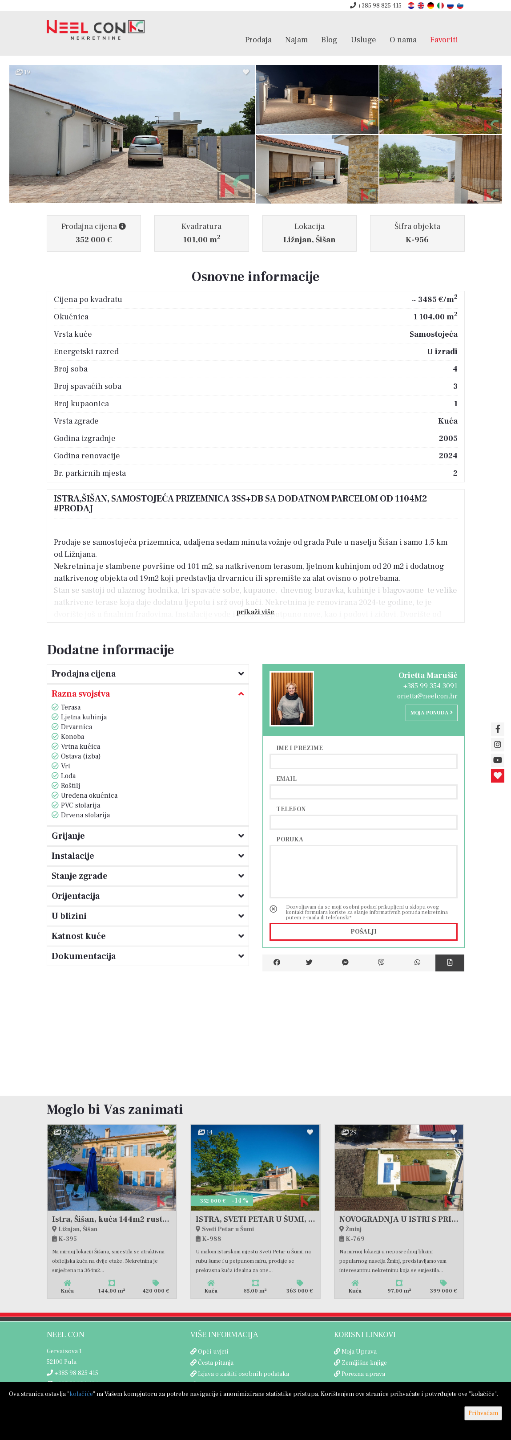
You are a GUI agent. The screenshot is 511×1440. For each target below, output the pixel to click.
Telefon (291, 808)
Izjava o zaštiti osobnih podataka (243, 1374)
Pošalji (363, 932)
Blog (329, 40)
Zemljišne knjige (364, 1363)
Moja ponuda (431, 713)
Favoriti (444, 40)
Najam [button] (296, 40)
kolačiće (81, 1394)
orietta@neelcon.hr (427, 696)
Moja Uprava (359, 1352)
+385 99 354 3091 (430, 685)
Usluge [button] (363, 40)
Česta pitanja (215, 1363)
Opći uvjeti (213, 1352)
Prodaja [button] (258, 40)
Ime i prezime (299, 747)
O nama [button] (403, 40)
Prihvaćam (483, 1413)
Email (286, 778)
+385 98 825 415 (376, 6)
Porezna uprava (363, 1374)
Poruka (289, 839)
